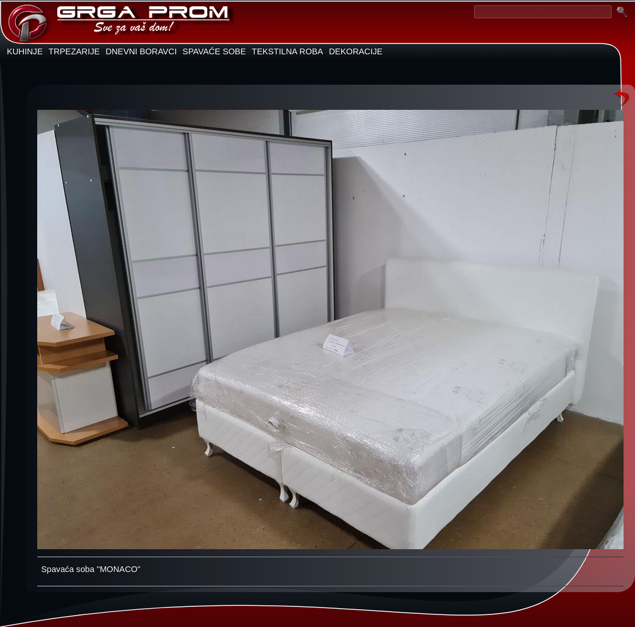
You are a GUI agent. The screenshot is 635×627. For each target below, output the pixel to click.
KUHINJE (25, 51)
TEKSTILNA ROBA (288, 51)
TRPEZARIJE (74, 51)
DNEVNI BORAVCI (140, 51)
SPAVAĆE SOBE (214, 51)
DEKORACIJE (355, 51)
